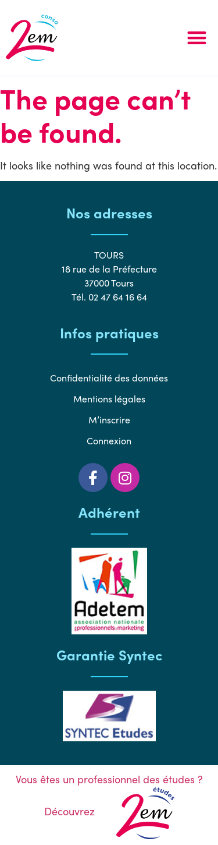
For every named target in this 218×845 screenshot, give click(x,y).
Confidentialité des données (109, 377)
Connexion (109, 440)
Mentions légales (109, 398)
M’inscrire (109, 419)
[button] (197, 38)
